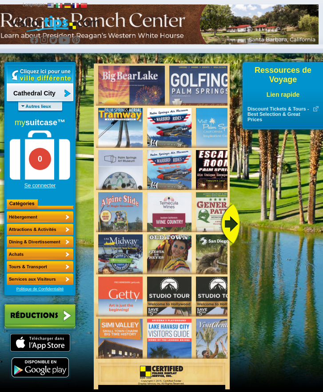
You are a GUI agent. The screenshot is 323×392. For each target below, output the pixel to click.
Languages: (34, 4)
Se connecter (40, 185)
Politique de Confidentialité (40, 289)
